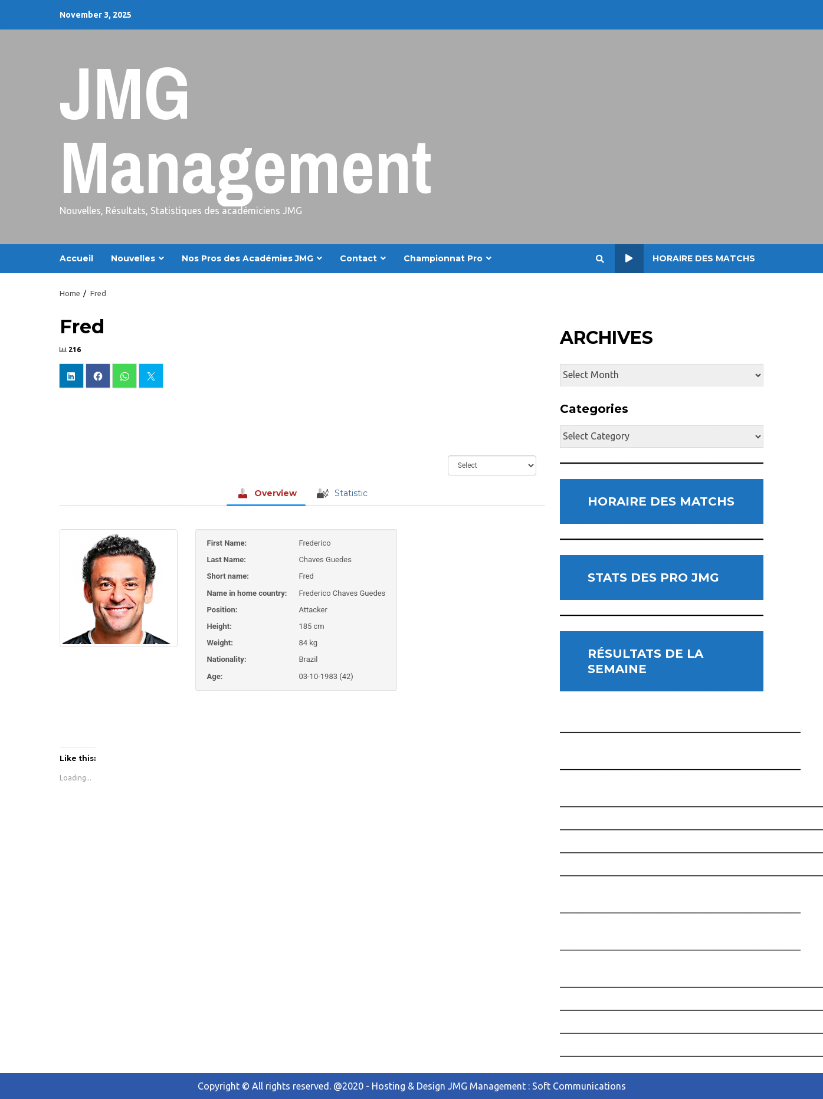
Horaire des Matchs (685, 258)
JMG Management (246, 129)
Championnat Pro (443, 258)
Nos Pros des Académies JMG (247, 258)
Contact (358, 258)
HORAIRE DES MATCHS (661, 501)
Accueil (76, 258)
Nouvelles (133, 258)
